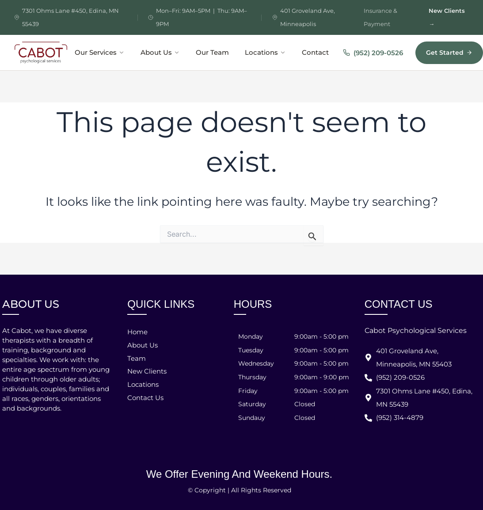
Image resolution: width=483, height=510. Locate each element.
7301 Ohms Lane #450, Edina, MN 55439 (70, 17)
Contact (315, 53)
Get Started (449, 53)
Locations (265, 53)
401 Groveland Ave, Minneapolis (307, 17)
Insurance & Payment (380, 17)
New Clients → (447, 17)
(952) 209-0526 (373, 53)
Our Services (100, 53)
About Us (160, 53)
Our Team (212, 53)
